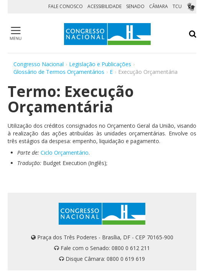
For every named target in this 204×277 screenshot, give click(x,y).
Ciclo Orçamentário (65, 152)
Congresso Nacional (38, 64)
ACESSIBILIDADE (104, 6)
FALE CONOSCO (65, 6)
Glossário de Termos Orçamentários (58, 71)
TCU (177, 6)
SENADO (135, 6)
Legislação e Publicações (100, 64)
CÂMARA (158, 6)
